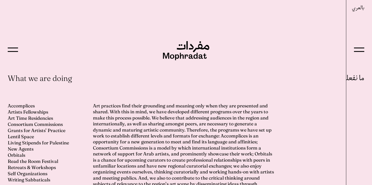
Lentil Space (21, 137)
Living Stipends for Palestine (38, 143)
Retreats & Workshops (32, 167)
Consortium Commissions (35, 124)
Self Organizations (27, 174)
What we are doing (40, 78)
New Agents (20, 149)
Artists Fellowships (28, 112)
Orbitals (16, 155)
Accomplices (21, 106)
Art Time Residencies (30, 118)
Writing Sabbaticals (29, 180)
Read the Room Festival (33, 161)
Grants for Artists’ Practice (36, 130)
